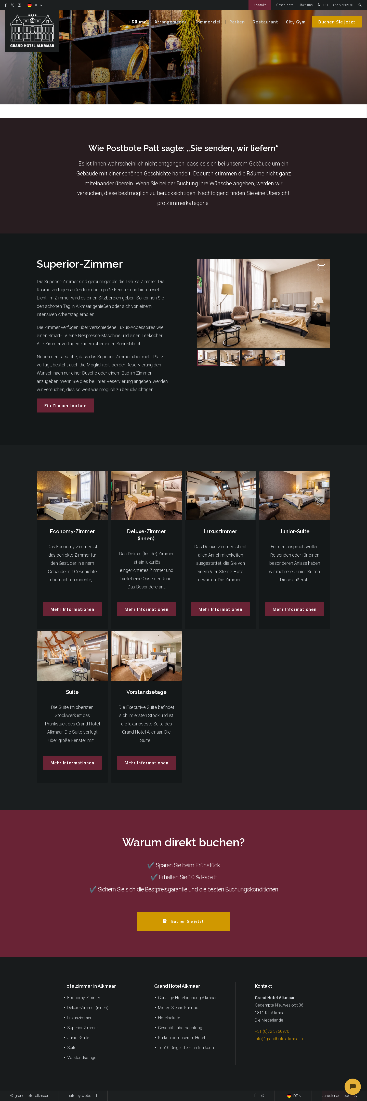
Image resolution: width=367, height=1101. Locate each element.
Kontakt (260, 5)
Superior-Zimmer (193, 111)
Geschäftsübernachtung (180, 1028)
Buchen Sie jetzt (337, 22)
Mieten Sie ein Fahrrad (178, 1008)
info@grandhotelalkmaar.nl (279, 1039)
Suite (71, 1047)
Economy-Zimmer (83, 998)
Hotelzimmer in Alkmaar (89, 986)
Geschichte (285, 5)
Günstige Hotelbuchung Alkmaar (187, 998)
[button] (315, 303)
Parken (237, 22)
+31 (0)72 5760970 (335, 5)
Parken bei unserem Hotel (181, 1038)
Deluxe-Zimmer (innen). (88, 1008)
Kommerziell (208, 22)
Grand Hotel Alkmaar (177, 986)
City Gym (296, 22)
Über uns (306, 5)
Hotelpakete (169, 1017)
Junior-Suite (78, 1038)
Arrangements (170, 22)
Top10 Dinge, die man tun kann (186, 1047)
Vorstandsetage (81, 1057)
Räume (139, 22)
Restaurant (265, 22)
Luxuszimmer (79, 1017)
